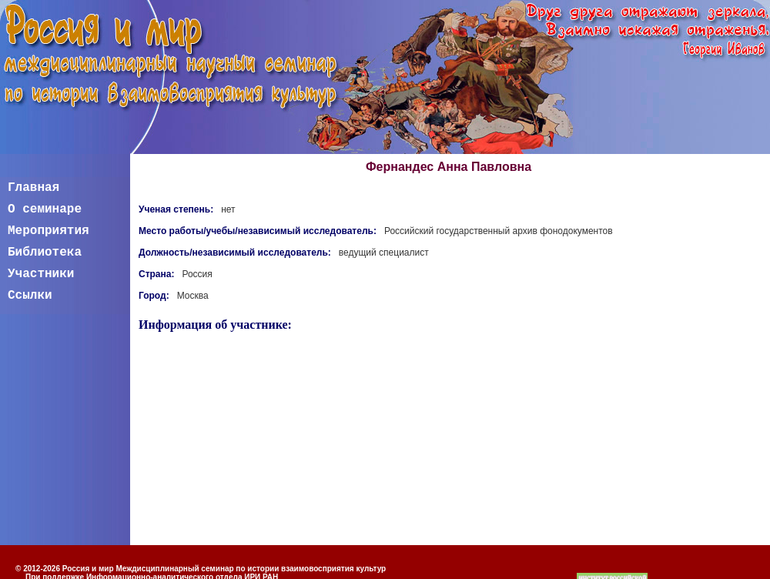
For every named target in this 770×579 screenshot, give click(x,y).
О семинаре (45, 209)
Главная (33, 188)
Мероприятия (48, 231)
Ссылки (30, 296)
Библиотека (45, 252)
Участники (41, 274)
